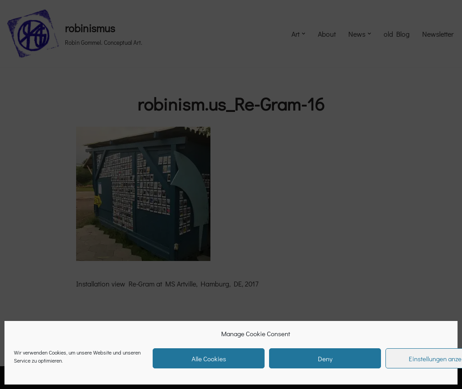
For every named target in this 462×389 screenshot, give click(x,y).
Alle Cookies (209, 358)
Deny (325, 358)
